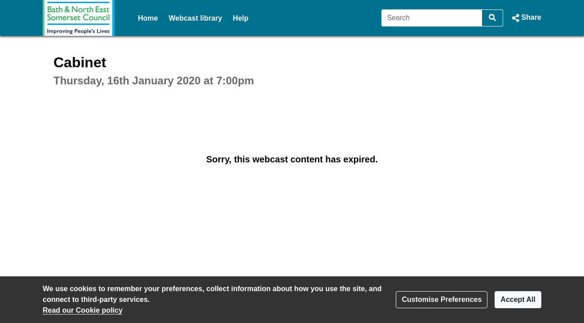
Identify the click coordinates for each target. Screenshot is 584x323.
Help (240, 18)
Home (148, 18)
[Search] (431, 17)
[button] (525, 18)
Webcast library (195, 18)
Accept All (517, 299)
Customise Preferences (442, 299)
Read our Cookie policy (83, 310)
